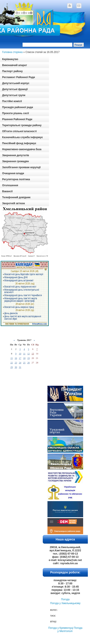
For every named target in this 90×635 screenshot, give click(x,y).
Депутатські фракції (15, 89)
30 (16, 367)
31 (20, 367)
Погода (65, 599)
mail (78, 5)
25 (24, 362)
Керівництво (10, 59)
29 (11, 367)
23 (16, 362)
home (69, 5)
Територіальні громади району (21, 125)
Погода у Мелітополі (69, 629)
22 (11, 362)
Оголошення (10, 185)
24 (20, 362)
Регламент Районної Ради (18, 77)
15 (11, 358)
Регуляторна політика (16, 179)
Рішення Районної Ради (17, 119)
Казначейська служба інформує (22, 137)
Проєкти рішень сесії (15, 113)
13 (33, 353)
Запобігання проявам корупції (21, 167)
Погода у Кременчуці (60, 627)
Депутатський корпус (15, 83)
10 (20, 353)
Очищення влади (13, 173)
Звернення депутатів (15, 155)
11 (24, 353)
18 (24, 358)
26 (28, 362)
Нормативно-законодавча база (21, 149)
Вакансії (7, 191)
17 (20, 358)
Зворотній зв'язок (13, 203)
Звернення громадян (15, 161)
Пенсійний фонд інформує (19, 143)
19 (28, 358)
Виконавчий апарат (14, 65)
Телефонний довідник (16, 197)
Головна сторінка (12, 52)
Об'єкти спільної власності (19, 131)
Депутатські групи (13, 95)
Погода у (65, 603)
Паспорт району (12, 71)
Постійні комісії (12, 101)
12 (28, 353)
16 (16, 358)
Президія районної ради (17, 107)
